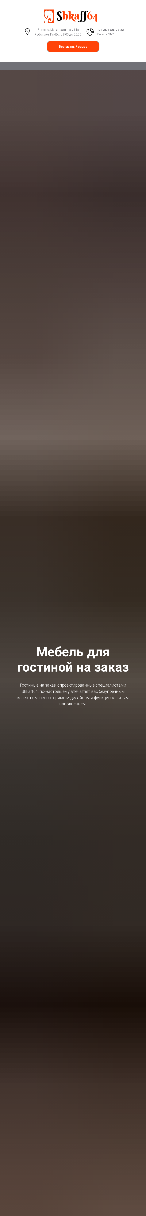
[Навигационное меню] (4, 66)
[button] (73, 46)
